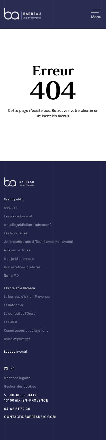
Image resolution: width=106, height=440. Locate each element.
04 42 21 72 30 (17, 409)
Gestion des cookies (20, 386)
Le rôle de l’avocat (18, 216)
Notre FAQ (11, 276)
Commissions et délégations (26, 330)
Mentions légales (17, 378)
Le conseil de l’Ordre (20, 313)
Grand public (14, 199)
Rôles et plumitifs (17, 339)
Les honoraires (16, 233)
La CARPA (10, 322)
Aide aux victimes (17, 250)
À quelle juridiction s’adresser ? (28, 225)
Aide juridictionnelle (19, 259)
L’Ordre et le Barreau (19, 288)
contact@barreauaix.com (30, 417)
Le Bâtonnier (14, 305)
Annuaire (11, 208)
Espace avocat (15, 351)
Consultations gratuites (22, 267)
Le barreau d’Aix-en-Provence (27, 296)
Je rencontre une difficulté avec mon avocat (38, 242)
